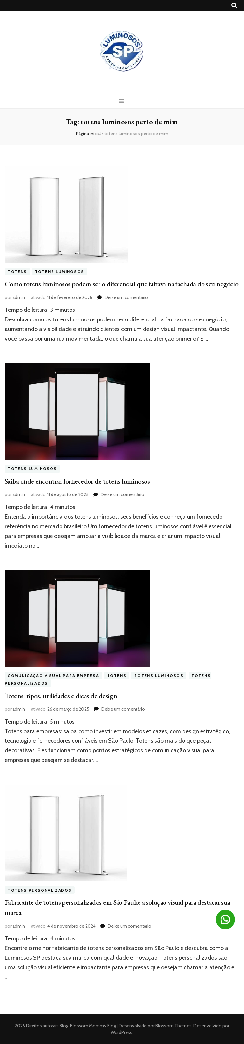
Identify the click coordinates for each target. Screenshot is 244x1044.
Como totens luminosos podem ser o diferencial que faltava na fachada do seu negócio (121, 284)
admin (19, 297)
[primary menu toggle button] (122, 101)
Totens (17, 271)
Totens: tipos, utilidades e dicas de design (61, 695)
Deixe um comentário (126, 297)
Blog (64, 1026)
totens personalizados (40, 890)
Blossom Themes (173, 1026)
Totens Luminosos (59, 271)
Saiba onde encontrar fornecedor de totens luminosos (77, 481)
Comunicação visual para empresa (53, 675)
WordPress (121, 1032)
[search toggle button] (234, 6)
